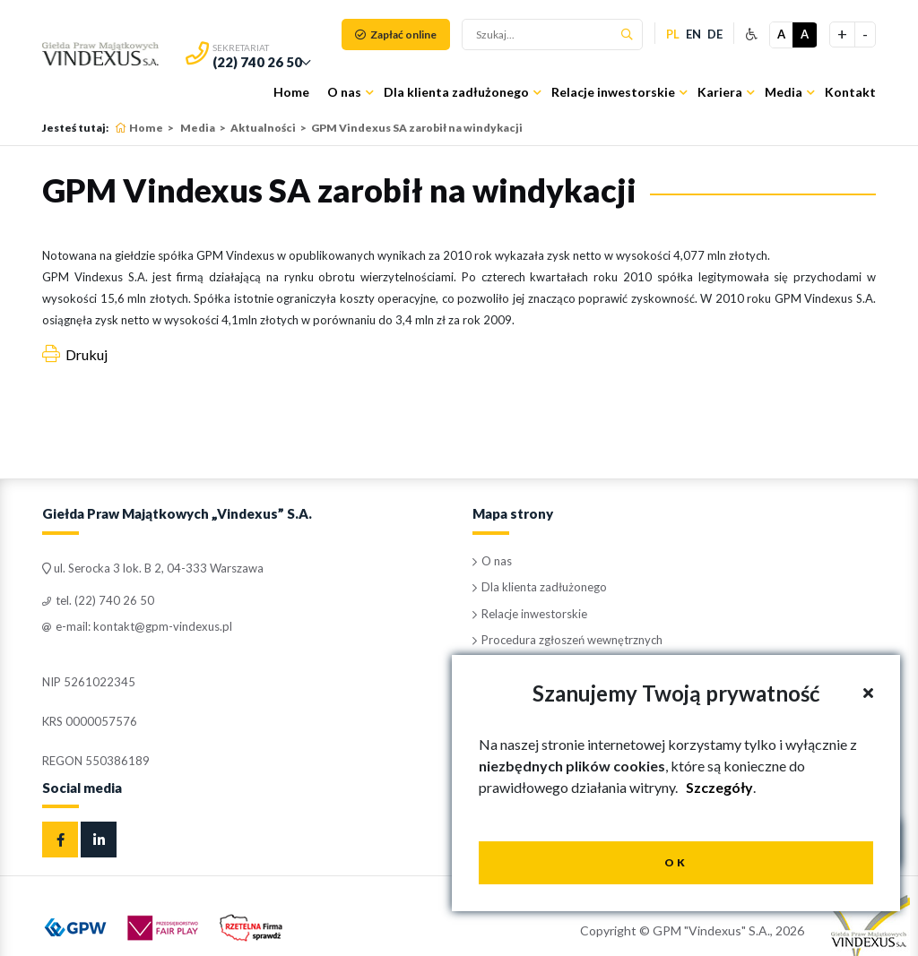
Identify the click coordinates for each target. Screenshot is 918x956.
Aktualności (263, 127)
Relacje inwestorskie (613, 91)
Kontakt (850, 91)
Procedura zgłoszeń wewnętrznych (567, 640)
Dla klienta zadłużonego (456, 91)
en (693, 34)
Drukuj (75, 354)
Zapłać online (396, 34)
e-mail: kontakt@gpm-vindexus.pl (137, 626)
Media (783, 91)
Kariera (719, 91)
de (715, 34)
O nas (344, 91)
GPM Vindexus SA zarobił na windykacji (417, 127)
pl (673, 34)
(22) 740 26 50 (257, 62)
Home (291, 91)
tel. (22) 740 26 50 (98, 600)
